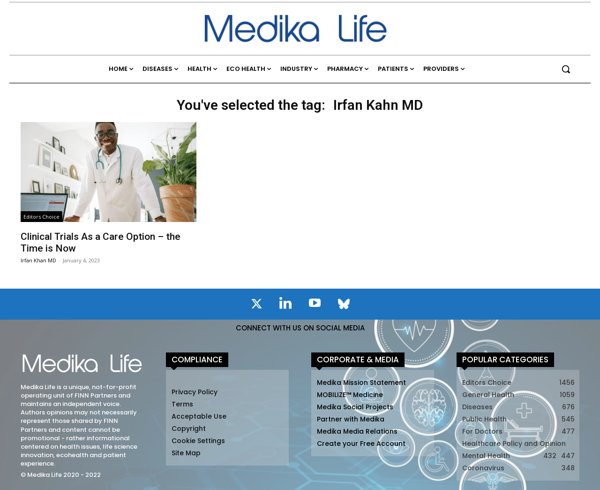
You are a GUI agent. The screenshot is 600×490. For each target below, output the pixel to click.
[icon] (256, 305)
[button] (565, 69)
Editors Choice (41, 216)
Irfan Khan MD (38, 260)
